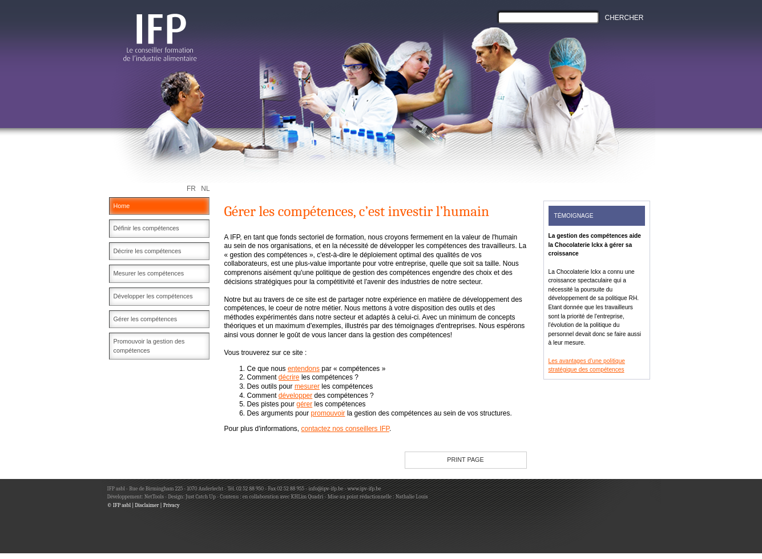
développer (295, 396)
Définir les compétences (146, 228)
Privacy (171, 505)
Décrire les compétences (148, 250)
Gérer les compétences (146, 319)
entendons (304, 369)
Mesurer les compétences (149, 273)
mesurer (307, 386)
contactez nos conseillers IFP (345, 429)
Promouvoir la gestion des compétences (149, 346)
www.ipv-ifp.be (364, 488)
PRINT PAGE (465, 459)
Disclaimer (147, 505)
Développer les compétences (153, 296)
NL (205, 189)
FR (191, 189)
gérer (304, 404)
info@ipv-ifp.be (325, 488)
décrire (289, 377)
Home (122, 205)
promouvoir (328, 413)
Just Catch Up (201, 496)
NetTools (154, 496)
